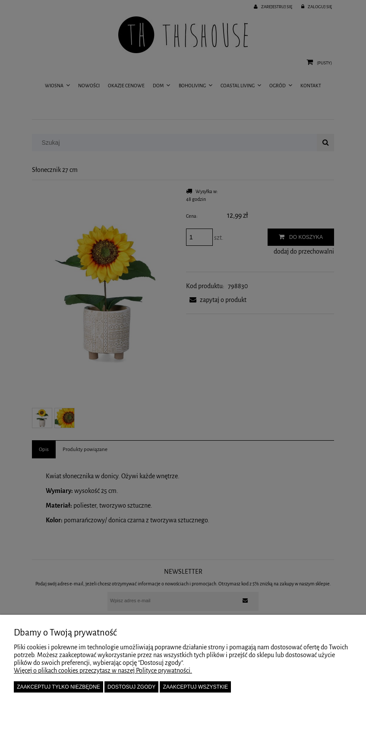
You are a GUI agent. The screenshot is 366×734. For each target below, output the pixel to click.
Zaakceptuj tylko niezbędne (58, 687)
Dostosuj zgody (131, 687)
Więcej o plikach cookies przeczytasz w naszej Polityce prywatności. (103, 670)
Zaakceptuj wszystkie (195, 687)
